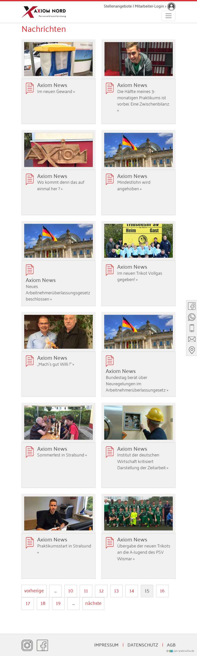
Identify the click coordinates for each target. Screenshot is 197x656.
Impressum (106, 644)
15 (147, 590)
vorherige (34, 590)
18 (43, 602)
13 (116, 590)
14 (132, 590)
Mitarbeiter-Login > (155, 5)
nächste (93, 602)
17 (28, 602)
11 (86, 590)
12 (101, 590)
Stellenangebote (118, 5)
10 (70, 590)
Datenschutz (143, 644)
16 (162, 590)
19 (58, 602)
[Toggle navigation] (169, 16)
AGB (171, 644)
